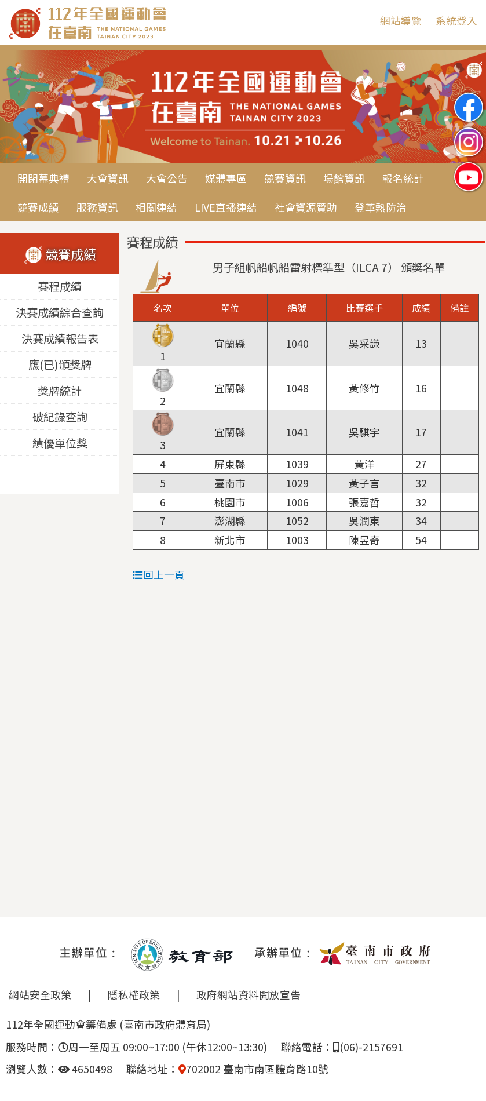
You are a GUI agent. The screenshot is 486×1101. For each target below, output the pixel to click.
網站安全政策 (40, 994)
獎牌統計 (60, 391)
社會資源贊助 (306, 207)
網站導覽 (401, 20)
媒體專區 (226, 178)
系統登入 (456, 20)
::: (362, 20)
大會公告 (167, 178)
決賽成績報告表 (59, 339)
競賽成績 (38, 207)
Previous (20, 108)
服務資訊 (97, 207)
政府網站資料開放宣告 (248, 994)
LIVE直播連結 (226, 207)
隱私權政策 (134, 994)
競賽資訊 (285, 178)
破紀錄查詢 (59, 417)
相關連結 (156, 207)
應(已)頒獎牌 (60, 365)
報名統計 (403, 178)
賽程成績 (60, 287)
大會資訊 (108, 178)
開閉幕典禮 (43, 178)
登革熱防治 (381, 207)
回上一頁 (159, 574)
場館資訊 (344, 178)
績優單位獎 (59, 443)
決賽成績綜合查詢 (60, 313)
